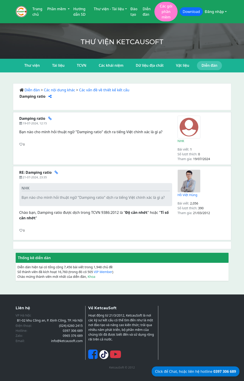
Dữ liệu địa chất (150, 65)
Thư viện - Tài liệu (109, 8)
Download (191, 11)
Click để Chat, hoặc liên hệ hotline (195, 371)
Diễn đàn (147, 11)
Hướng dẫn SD (79, 11)
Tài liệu (58, 65)
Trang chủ (38, 11)
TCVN (81, 65)
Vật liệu (182, 65)
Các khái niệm (111, 65)
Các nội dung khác (59, 89)
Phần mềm (57, 8)
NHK (181, 141)
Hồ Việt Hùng (187, 195)
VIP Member (103, 272)
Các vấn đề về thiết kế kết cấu (104, 89)
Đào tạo (134, 11)
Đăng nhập (214, 11)
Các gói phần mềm (166, 12)
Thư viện (32, 65)
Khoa (91, 276)
